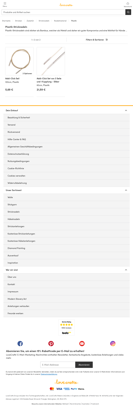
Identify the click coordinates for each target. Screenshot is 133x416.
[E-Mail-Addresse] (57, 365)
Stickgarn (12, 204)
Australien (86, 404)
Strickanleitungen (16, 226)
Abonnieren (84, 364)
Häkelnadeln (14, 219)
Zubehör (30, 20)
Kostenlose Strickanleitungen (21, 233)
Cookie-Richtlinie (16, 168)
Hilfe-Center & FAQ (17, 139)
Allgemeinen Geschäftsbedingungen (25, 146)
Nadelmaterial (60, 20)
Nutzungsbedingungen (18, 161)
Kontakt (11, 284)
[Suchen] (128, 12)
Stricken (18, 20)
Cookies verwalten (16, 175)
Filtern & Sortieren (97, 39)
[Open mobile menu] (5, 5)
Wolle (10, 197)
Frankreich (95, 404)
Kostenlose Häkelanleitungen (21, 240)
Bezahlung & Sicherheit (19, 117)
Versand (11, 124)
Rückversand (14, 132)
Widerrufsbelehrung (17, 183)
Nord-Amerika (75, 404)
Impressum (13, 291)
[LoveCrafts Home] (66, 381)
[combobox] (64, 12)
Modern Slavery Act (17, 298)
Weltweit (65, 404)
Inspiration (13, 262)
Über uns (12, 276)
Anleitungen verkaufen (18, 306)
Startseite (6, 20)
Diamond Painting (16, 248)
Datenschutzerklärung (18, 153)
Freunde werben (15, 313)
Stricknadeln (44, 20)
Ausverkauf (13, 255)
